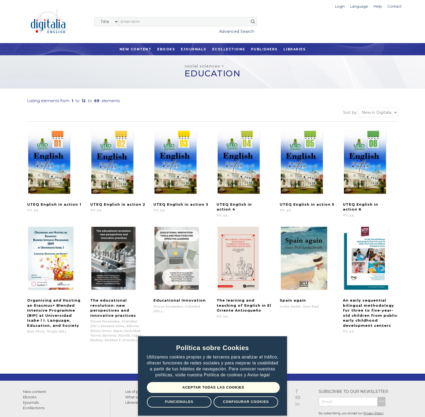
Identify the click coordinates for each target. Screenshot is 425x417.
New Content (136, 49)
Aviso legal (258, 375)
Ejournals (193, 49)
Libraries (295, 49)
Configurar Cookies (246, 402)
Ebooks (166, 49)
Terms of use (32, 407)
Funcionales (179, 402)
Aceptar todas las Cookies (213, 387)
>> (381, 381)
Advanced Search (237, 31)
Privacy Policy (373, 393)
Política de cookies (224, 375)
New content (34, 371)
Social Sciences (202, 66)
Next (253, 332)
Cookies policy (93, 407)
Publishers (264, 49)
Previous (175, 332)
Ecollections (228, 49)
